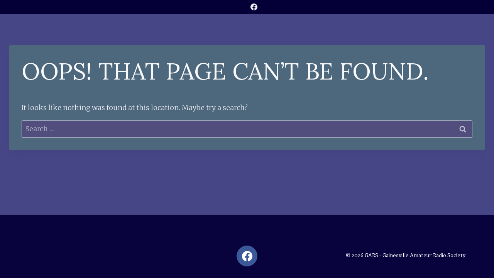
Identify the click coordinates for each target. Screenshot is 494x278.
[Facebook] (254, 7)
